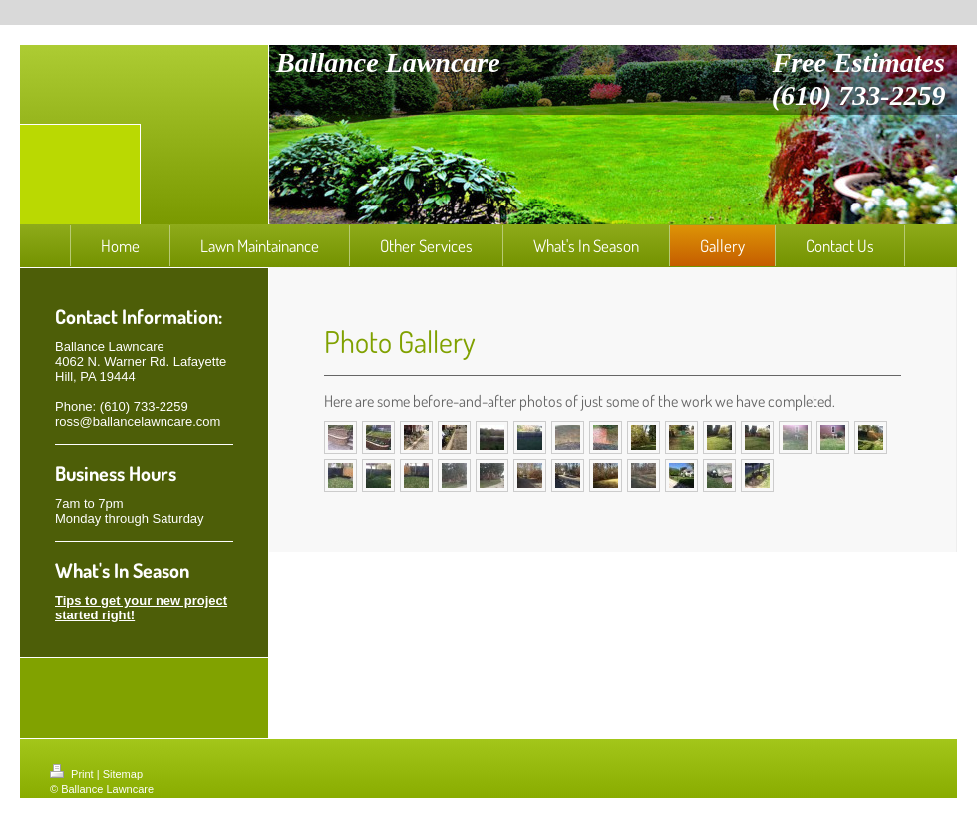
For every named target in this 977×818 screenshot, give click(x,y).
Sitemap (123, 774)
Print (73, 774)
